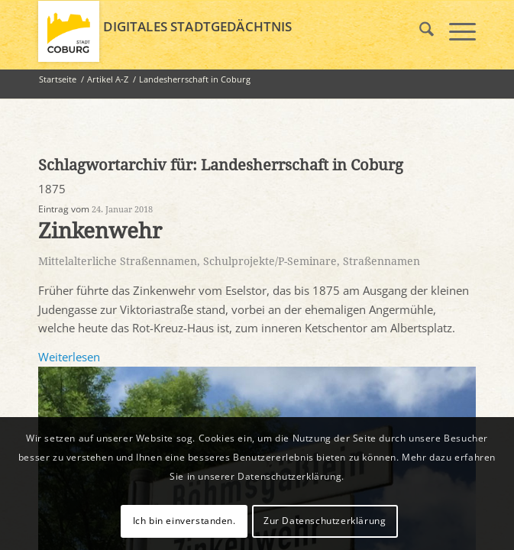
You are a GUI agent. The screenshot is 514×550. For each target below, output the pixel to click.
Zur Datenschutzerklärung (324, 520)
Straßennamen (381, 261)
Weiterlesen (69, 356)
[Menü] (455, 31)
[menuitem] (419, 31)
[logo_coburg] (213, 31)
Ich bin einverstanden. (184, 520)
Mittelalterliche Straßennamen (117, 261)
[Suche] (419, 31)
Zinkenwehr (100, 231)
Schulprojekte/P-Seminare (270, 261)
